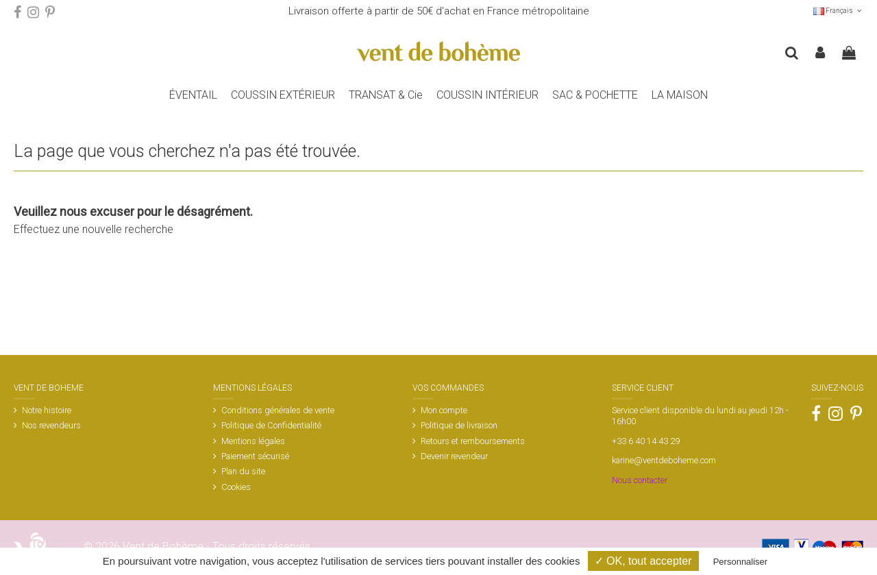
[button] (595, 95)
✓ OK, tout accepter (643, 561)
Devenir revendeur (454, 456)
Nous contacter (639, 480)
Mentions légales (253, 441)
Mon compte (444, 410)
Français (838, 10)
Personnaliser (740, 561)
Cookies (236, 487)
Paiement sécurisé (255, 456)
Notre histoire (46, 410)
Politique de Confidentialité (271, 425)
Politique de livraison (459, 425)
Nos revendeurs (51, 425)
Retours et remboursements (473, 441)
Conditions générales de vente (277, 410)
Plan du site (243, 471)
